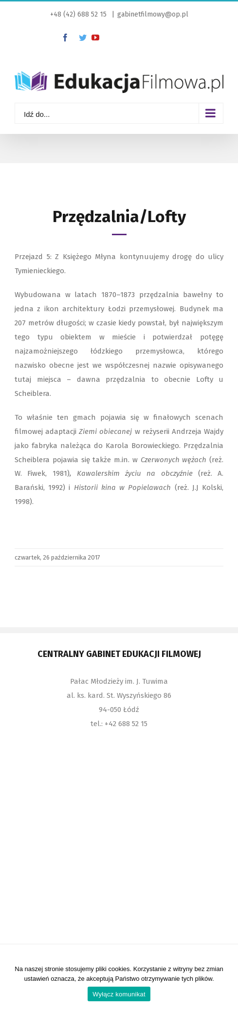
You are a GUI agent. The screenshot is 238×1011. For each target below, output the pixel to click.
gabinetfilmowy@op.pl (152, 14)
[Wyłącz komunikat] (226, 984)
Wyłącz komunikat (119, 994)
